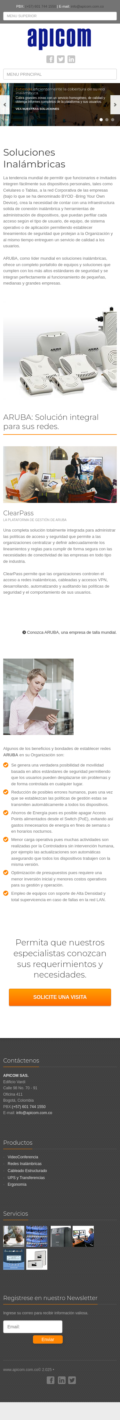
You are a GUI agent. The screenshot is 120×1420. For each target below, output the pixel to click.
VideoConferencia (23, 1157)
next (115, 104)
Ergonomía (17, 1184)
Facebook (50, 59)
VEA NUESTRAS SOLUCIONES (37, 109)
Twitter (61, 59)
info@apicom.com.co (87, 6)
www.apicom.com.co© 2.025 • (60, 1381)
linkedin (71, 59)
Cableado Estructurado (27, 1171)
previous (5, 104)
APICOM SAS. (15, 1075)
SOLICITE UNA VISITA (60, 997)
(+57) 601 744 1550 (40, 6)
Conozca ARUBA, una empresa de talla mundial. (72, 632)
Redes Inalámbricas (25, 1164)
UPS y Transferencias (26, 1178)
